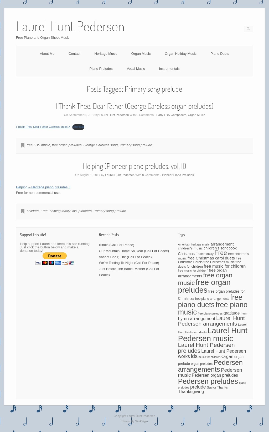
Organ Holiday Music (180, 54)
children (33, 211)
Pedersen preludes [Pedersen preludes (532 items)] (208, 381)
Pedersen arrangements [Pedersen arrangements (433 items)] (210, 366)
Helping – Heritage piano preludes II (43, 187)
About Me (47, 54)
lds (74, 211)
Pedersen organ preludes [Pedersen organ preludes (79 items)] (215, 375)
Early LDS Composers (171, 114)
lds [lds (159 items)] (194, 356)
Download (78, 126)
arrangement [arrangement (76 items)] (222, 244)
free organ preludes (67, 145)
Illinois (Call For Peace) (116, 245)
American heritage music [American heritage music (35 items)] (193, 244)
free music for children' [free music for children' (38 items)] (193, 270)
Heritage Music (105, 54)
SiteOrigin (141, 421)
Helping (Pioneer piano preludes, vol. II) (134, 166)
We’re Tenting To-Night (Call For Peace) (129, 263)
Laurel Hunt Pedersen (114, 114)
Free (44, 211)
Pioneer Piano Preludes (178, 174)
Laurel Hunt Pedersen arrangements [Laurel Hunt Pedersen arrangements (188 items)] (211, 321)
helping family (59, 211)
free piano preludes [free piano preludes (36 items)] (210, 313)
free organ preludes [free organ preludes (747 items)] (204, 286)
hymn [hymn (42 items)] (244, 313)
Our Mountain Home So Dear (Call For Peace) (134, 251)
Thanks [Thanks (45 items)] (222, 387)
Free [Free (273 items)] (220, 252)
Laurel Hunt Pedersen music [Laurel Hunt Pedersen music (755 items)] (212, 334)
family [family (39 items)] (210, 254)
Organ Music (141, 54)
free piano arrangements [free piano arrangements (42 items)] (212, 299)
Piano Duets (219, 54)
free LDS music (38, 145)
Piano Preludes (101, 69)
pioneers (85, 211)
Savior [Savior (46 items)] (211, 387)
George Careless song (101, 145)
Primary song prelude (136, 145)
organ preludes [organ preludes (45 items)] (202, 364)
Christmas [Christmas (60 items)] (186, 254)
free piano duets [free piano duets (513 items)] (210, 301)
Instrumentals (169, 69)
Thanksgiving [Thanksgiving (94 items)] (191, 391)
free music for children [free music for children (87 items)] (225, 266)
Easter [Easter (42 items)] (200, 254)
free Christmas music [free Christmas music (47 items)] (219, 262)
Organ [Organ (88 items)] (227, 356)
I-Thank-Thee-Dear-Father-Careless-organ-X (43, 126)
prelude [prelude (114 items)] (198, 387)
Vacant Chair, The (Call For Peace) (125, 257)
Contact (74, 54)
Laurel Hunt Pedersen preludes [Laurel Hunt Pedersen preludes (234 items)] (206, 348)
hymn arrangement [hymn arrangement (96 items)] (196, 318)
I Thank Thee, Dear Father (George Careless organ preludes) (135, 106)
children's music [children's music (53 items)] (190, 248)
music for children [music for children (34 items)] (210, 357)
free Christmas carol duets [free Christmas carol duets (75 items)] (211, 258)
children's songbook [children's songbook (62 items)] (220, 248)
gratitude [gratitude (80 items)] (232, 313)
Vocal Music (136, 69)
